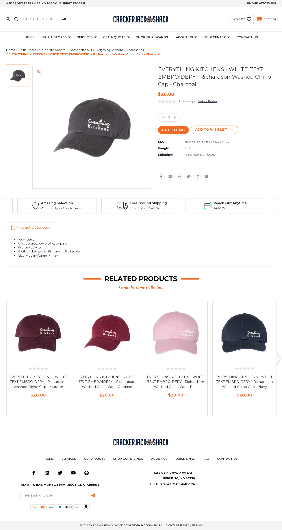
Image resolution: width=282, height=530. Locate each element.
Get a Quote (94, 458)
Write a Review (207, 101)
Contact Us (247, 37)
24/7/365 (219, 208)
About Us (186, 37)
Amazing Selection (57, 203)
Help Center (216, 37)
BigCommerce (150, 525)
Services (87, 37)
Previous (3, 358)
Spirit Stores (56, 37)
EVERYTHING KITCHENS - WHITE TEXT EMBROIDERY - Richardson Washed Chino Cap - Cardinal (107, 382)
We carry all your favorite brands (61, 208)
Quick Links (185, 458)
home (49, 458)
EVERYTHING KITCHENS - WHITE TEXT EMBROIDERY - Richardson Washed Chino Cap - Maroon (38, 382)
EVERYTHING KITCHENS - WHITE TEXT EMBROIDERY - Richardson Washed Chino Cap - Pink (175, 382)
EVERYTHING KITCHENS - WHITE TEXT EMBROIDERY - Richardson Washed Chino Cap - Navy (244, 382)
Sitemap (197, 525)
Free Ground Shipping (148, 203)
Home (29, 37)
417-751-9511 (267, 3)
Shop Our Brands (152, 37)
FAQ (206, 458)
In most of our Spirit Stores (146, 208)
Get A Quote (116, 37)
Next (278, 358)
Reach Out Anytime (230, 203)
